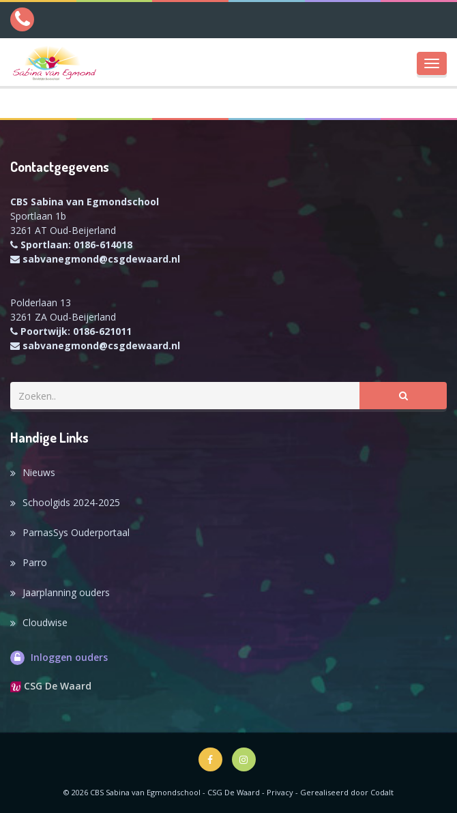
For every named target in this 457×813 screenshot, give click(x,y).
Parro (35, 562)
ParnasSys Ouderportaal (76, 532)
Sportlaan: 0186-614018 (76, 244)
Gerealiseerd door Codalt (347, 792)
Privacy (280, 792)
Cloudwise (45, 622)
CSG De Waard (50, 685)
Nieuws (39, 472)
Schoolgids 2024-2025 (71, 502)
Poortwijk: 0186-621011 (76, 331)
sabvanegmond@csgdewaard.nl (101, 258)
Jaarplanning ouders (66, 592)
